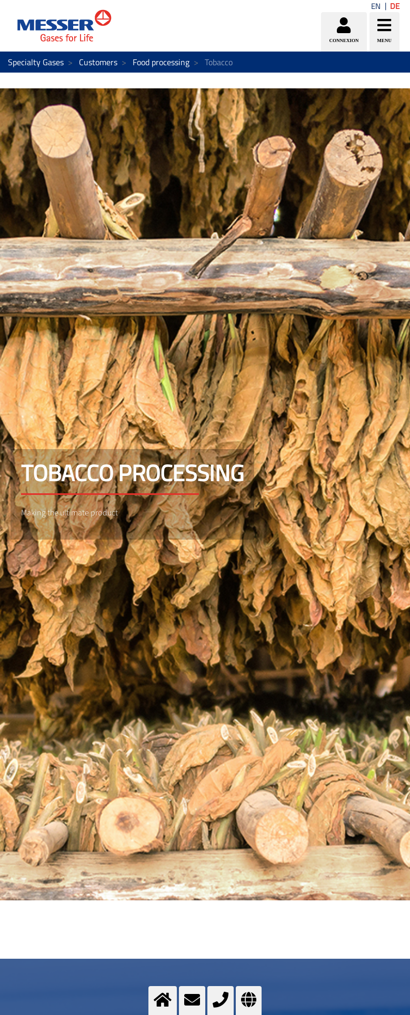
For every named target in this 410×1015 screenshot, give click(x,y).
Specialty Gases (36, 62)
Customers (98, 62)
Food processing (161, 62)
